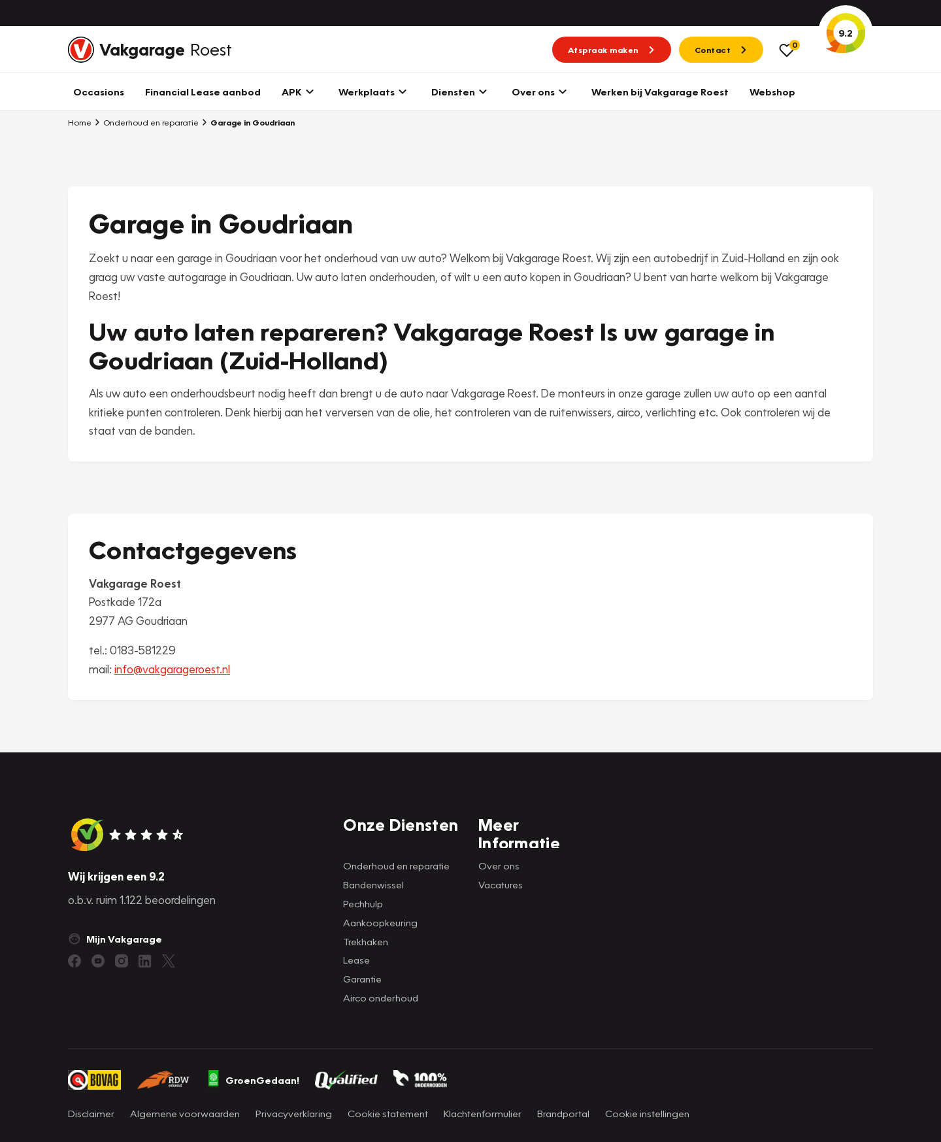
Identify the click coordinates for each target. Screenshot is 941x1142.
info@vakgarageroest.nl (172, 669)
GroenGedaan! (252, 1080)
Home (79, 122)
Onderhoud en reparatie (146, 122)
